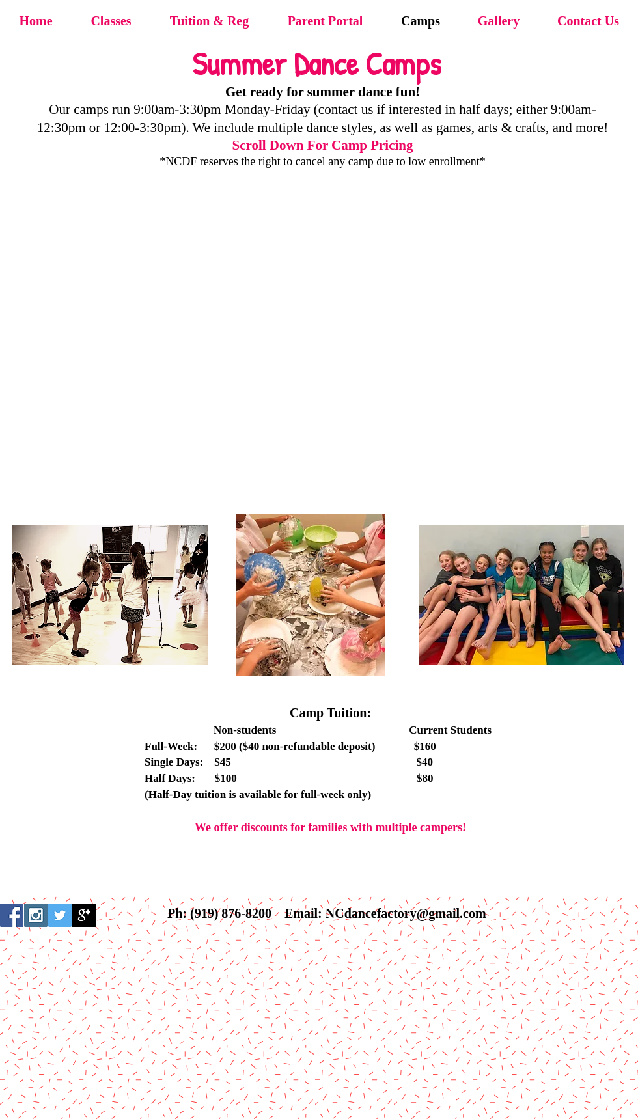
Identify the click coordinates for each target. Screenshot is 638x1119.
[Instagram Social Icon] (36, 915)
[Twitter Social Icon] (60, 915)
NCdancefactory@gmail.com (406, 913)
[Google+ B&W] (84, 915)
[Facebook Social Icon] (11, 915)
